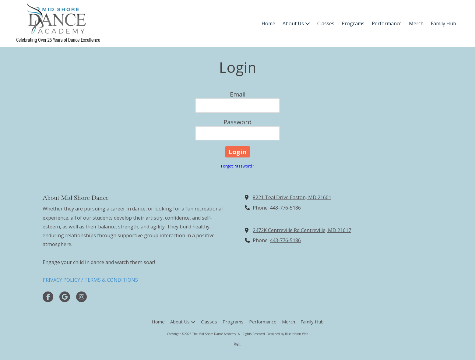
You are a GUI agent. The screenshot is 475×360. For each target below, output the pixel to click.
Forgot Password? (237, 166)
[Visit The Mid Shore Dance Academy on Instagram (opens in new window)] (81, 296)
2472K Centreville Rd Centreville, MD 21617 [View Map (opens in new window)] (302, 230)
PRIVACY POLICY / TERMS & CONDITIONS (90, 280)
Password (237, 122)
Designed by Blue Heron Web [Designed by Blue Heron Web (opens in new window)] (287, 334)
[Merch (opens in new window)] (416, 23)
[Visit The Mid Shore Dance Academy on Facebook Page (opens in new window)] (48, 296)
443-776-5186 (285, 207)
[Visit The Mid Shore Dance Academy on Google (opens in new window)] (64, 296)
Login (237, 343)
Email (237, 94)
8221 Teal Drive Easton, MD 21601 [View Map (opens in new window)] (292, 197)
